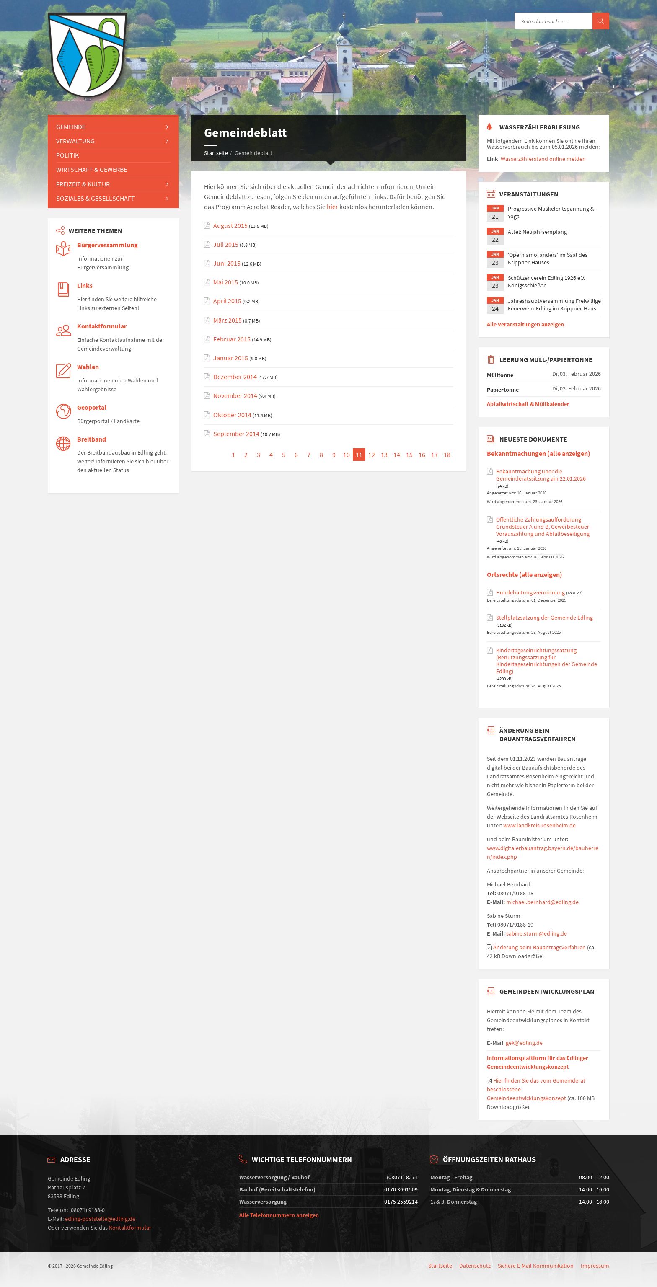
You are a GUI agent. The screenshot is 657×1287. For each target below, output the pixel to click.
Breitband (91, 439)
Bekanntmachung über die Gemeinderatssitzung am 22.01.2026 (541, 475)
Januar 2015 (230, 358)
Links (85, 285)
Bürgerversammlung (107, 245)
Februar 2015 (232, 339)
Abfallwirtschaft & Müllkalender (528, 404)
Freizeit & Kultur (83, 184)
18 (447, 454)
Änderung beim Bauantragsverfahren (539, 947)
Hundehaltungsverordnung (530, 592)
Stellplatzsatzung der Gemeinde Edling (544, 617)
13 (384, 454)
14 (396, 454)
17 (434, 454)
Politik (67, 155)
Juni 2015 (227, 263)
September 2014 (236, 434)
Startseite (216, 153)
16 (422, 454)
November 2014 (235, 396)
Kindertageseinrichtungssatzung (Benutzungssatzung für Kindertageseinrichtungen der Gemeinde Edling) (546, 661)
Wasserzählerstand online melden (543, 159)
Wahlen (88, 367)
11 (359, 454)
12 (371, 454)
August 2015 (230, 226)
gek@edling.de (524, 1043)
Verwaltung (75, 141)
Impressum (595, 1265)
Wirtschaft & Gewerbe (91, 169)
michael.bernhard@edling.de (542, 902)
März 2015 (227, 320)
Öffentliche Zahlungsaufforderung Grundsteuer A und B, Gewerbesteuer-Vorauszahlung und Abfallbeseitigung (543, 526)
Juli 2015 (225, 244)
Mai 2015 (225, 282)
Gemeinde (70, 126)
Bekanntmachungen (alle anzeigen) (538, 453)
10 (346, 454)
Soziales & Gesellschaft (95, 198)
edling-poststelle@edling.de (100, 1218)
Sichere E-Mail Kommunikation (536, 1265)
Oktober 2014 (232, 415)
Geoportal (91, 407)
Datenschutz (475, 1265)
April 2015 (227, 301)
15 (409, 454)
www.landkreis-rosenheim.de (539, 825)
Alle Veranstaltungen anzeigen (525, 324)
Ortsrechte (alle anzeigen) (524, 575)
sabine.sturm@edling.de (536, 933)
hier (332, 206)
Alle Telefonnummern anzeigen (279, 1215)
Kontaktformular (102, 326)
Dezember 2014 (235, 377)
